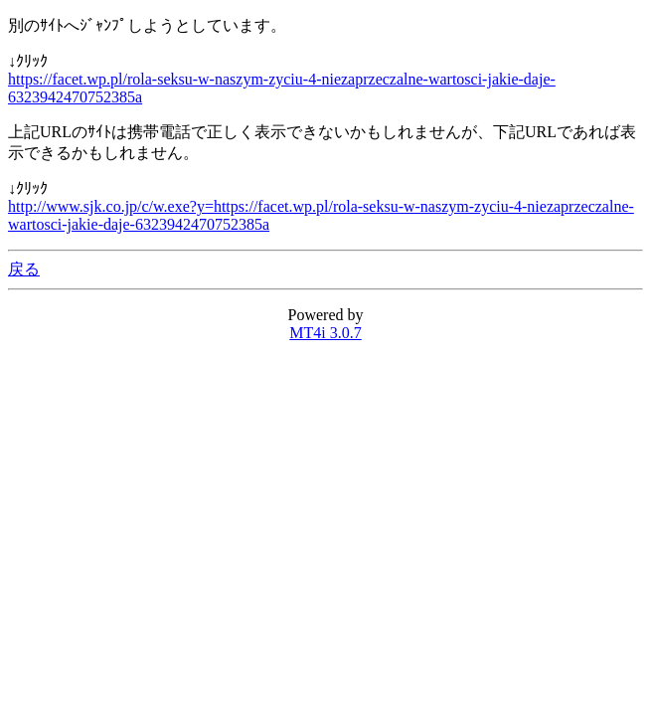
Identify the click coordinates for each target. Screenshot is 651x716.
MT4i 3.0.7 (325, 332)
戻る (24, 269)
